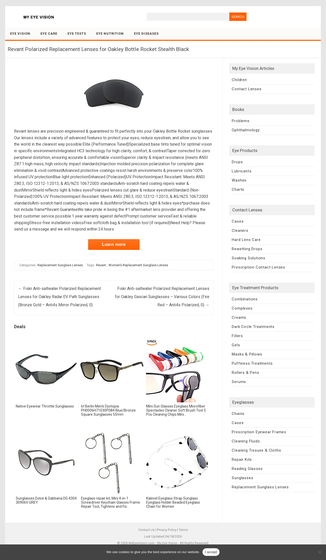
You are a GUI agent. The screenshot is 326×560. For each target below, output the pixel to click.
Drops (237, 162)
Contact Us (146, 530)
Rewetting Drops (247, 249)
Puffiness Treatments (252, 363)
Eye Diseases (146, 33)
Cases (237, 221)
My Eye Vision (167, 543)
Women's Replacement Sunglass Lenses (138, 265)
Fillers (237, 336)
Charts (238, 189)
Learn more (114, 244)
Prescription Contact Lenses (258, 267)
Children (239, 80)
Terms (183, 530)
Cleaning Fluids (246, 441)
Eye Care (48, 33)
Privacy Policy (166, 530)
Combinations (245, 299)
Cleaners (240, 230)
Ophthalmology (246, 130)
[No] (319, 552)
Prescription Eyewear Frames (259, 432)
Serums (239, 381)
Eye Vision (20, 33)
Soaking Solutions (248, 258)
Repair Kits (242, 459)
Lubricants (241, 171)
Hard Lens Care (246, 239)
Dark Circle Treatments (253, 326)
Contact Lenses (246, 89)
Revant (101, 265)
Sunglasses (242, 478)
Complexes (242, 308)
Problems (240, 121)
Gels (236, 345)
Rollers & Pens (245, 372)
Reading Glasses (247, 468)
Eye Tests (76, 33)
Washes (239, 180)
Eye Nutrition (110, 33)
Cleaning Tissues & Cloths (256, 450)
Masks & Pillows (247, 354)
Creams (239, 317)
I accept (211, 552)
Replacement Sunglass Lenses (60, 265)
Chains (238, 413)
